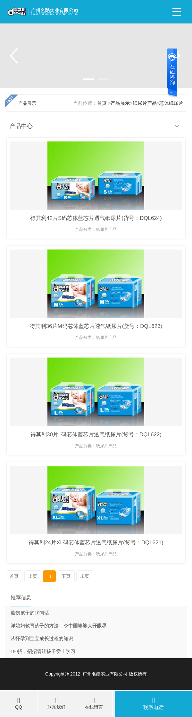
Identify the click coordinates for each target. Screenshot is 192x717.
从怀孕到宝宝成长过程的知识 (42, 638)
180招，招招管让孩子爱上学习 (43, 651)
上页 (32, 576)
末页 (84, 576)
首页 (14, 576)
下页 (66, 576)
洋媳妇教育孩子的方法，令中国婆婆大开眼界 (59, 625)
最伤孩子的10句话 (30, 612)
